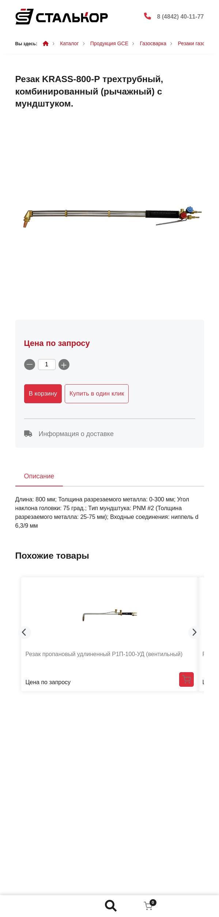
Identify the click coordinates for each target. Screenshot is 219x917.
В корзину (43, 393)
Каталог (69, 43)
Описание (39, 476)
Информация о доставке (69, 434)
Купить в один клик (96, 393)
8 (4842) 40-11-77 (180, 17)
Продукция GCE (109, 43)
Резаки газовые (196, 43)
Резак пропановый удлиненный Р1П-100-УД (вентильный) (104, 654)
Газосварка (153, 43)
